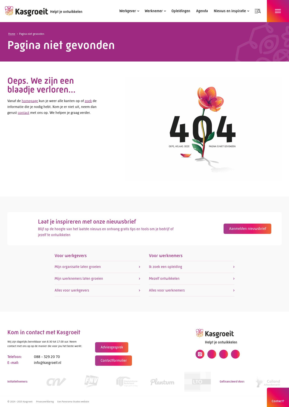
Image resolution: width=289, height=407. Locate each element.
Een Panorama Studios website (73, 401)
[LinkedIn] (223, 355)
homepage (30, 101)
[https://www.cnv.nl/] (56, 383)
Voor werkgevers (71, 256)
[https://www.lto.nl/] (197, 383)
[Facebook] (211, 355)
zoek (88, 101)
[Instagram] (200, 355)
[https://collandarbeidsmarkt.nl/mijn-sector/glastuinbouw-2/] (268, 383)
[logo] (26, 11)
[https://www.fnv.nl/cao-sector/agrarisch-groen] (91, 383)
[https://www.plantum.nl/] (162, 383)
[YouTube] (235, 355)
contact (23, 112)
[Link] (127, 383)
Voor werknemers (165, 256)
